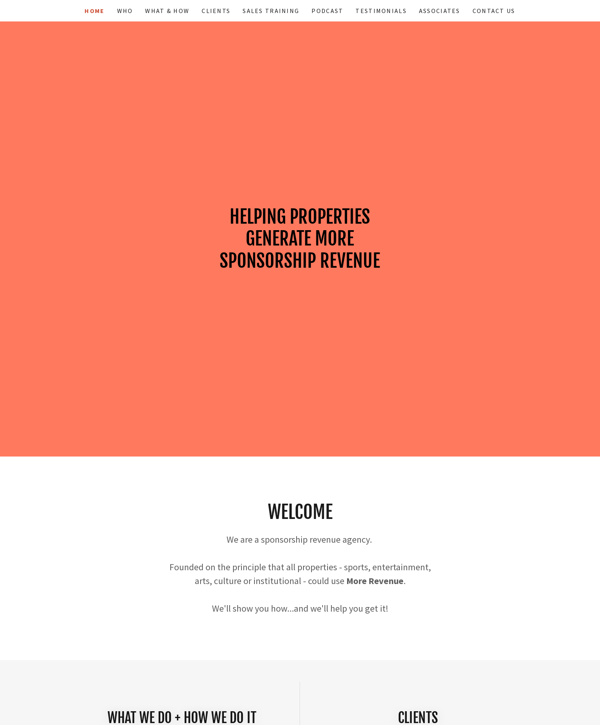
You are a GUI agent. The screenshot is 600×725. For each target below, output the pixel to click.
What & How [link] (167, 11)
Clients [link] (216, 11)
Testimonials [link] (380, 11)
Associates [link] (439, 11)
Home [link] (94, 11)
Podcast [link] (327, 11)
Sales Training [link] (271, 11)
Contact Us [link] (494, 11)
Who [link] (125, 11)
